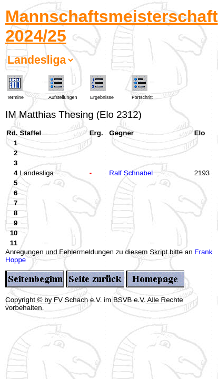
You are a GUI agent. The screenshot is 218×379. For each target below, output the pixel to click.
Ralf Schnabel (131, 173)
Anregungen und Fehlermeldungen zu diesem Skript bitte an (99, 252)
